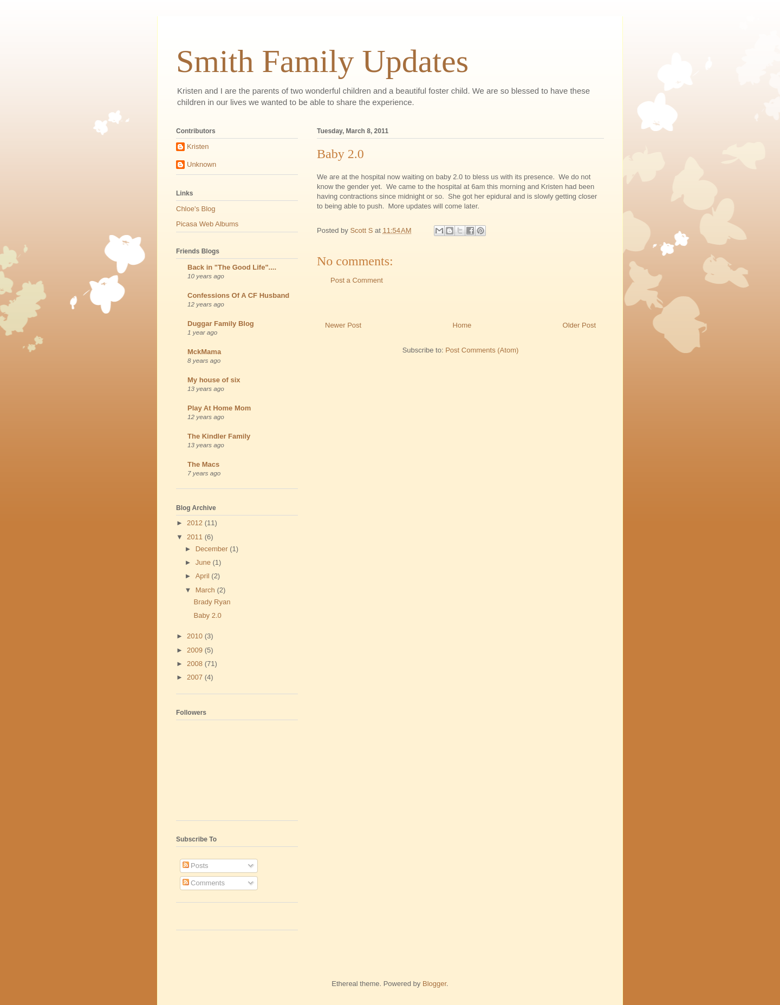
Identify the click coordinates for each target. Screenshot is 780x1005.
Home (462, 325)
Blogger (434, 984)
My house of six (213, 380)
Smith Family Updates (322, 61)
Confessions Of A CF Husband (238, 295)
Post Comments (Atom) (481, 350)
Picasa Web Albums (207, 224)
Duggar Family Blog (220, 323)
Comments (204, 883)
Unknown (201, 164)
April (204, 576)
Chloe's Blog (196, 209)
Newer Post (343, 325)
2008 (196, 664)
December (213, 549)
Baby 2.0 (207, 615)
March (206, 590)
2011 (196, 537)
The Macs (203, 464)
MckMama (204, 352)
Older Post (579, 325)
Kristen (198, 146)
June (204, 562)
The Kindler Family (218, 436)
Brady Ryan (211, 602)
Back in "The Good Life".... (231, 267)
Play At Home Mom (219, 408)
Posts (196, 866)
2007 (196, 677)
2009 (196, 650)
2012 (196, 523)
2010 (196, 636)
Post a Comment (356, 280)
